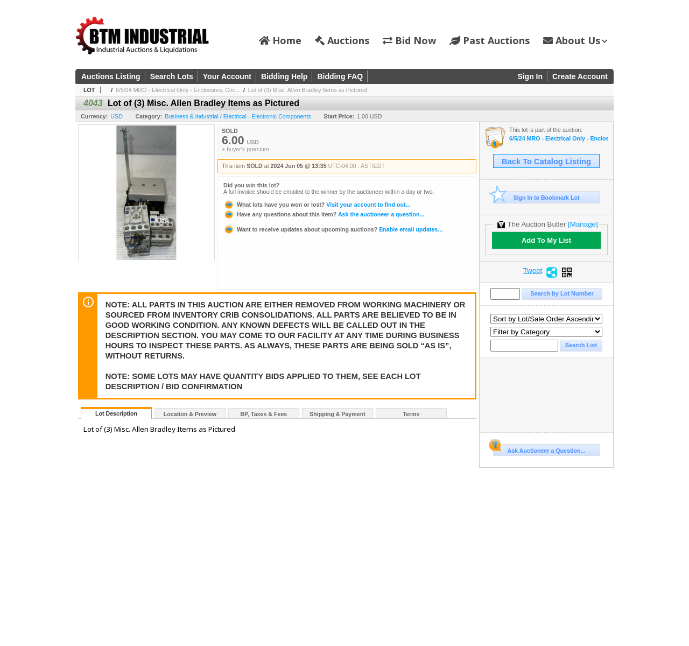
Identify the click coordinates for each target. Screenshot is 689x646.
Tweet (533, 271)
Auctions (342, 40)
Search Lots (171, 76)
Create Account (580, 76)
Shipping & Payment (337, 414)
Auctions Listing (110, 76)
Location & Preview (190, 414)
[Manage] (583, 224)
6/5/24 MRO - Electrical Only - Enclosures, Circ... (178, 90)
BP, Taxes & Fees (264, 414)
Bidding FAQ (340, 76)
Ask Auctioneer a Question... (539, 449)
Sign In (530, 76)
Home (280, 40)
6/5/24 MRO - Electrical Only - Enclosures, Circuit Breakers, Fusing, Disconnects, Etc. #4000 (558, 139)
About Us (575, 40)
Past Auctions (489, 40)
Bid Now (409, 40)
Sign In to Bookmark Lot (536, 197)
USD (116, 116)
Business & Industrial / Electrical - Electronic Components (238, 116)
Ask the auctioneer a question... (323, 214)
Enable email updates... (332, 229)
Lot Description (116, 413)
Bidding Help (284, 76)
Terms (411, 414)
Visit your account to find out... (316, 204)
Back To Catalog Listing (546, 161)
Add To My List (546, 240)
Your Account (227, 76)
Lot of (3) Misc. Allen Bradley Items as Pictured (307, 90)
